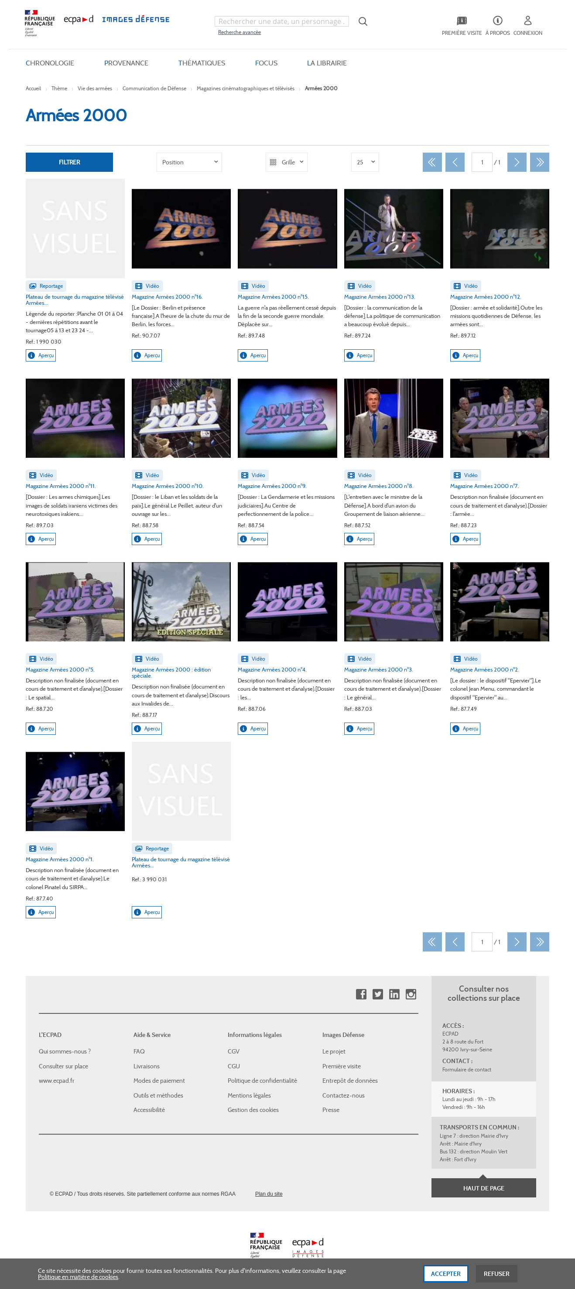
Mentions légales (249, 1095)
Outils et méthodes (158, 1095)
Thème (59, 88)
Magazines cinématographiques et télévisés (245, 88)
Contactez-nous (343, 1095)
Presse (330, 1110)
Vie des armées (95, 88)
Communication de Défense (154, 88)
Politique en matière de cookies (78, 1281)
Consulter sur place (63, 1066)
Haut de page (483, 1188)
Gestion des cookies (253, 1110)
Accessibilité (149, 1110)
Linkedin (394, 994)
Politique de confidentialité (262, 1080)
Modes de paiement (159, 1080)
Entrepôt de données (350, 1080)
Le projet (334, 1051)
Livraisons (146, 1066)
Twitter (377, 994)
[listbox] (189, 162)
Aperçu (41, 355)
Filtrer (69, 162)
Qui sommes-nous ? (65, 1051)
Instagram (410, 994)
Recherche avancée (239, 32)
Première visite (341, 1066)
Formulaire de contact (466, 1069)
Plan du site (269, 1194)
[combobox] (282, 21)
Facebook (361, 994)
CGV (234, 1051)
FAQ (139, 1051)
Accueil (33, 88)
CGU (234, 1066)
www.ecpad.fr (57, 1080)
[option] (189, 162)
